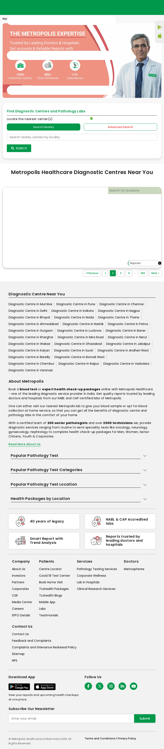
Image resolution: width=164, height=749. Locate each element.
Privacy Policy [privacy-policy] (127, 738)
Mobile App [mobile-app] (47, 602)
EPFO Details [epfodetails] (21, 615)
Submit (144, 718)
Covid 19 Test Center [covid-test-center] (54, 575)
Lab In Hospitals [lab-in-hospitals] (88, 582)
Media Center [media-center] (22, 602)
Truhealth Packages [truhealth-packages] (54, 589)
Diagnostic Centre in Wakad (29, 344)
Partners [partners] (18, 582)
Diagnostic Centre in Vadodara (126, 363)
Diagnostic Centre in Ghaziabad (78, 344)
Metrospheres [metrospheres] (134, 569)
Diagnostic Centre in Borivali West (79, 357)
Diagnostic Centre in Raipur (79, 363)
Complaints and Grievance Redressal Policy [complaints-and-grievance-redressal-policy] (44, 647)
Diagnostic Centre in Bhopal (29, 317)
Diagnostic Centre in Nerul (127, 337)
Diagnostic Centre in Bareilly (29, 357)
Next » (155, 273)
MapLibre (135, 263)
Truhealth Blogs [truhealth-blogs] (50, 595)
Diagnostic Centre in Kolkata (72, 311)
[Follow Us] (88, 686)
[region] (82, 227)
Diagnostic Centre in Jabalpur (128, 344)
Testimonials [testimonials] (48, 615)
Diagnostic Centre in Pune (75, 304)
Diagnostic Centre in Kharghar (31, 337)
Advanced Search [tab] (120, 127)
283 (143, 273)
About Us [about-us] (18, 569)
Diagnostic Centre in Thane (118, 317)
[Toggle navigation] (61, 55)
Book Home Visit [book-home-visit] (51, 582)
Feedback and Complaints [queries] (31, 641)
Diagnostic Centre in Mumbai (30, 304)
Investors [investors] (18, 575)
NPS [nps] (14, 660)
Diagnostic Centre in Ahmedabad (34, 324)
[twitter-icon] (99, 686)
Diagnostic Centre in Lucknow (79, 330)
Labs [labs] (42, 609)
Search (19, 148)
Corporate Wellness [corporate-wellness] (91, 575)
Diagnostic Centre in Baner (126, 330)
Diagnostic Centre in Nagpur (119, 311)
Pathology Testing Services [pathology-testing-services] (97, 569)
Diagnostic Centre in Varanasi (31, 370)
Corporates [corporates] (20, 589)
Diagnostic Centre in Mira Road (81, 337)
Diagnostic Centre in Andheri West (123, 350)
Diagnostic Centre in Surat (73, 350)
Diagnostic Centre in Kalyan (29, 350)
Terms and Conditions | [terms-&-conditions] (101, 738)
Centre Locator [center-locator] (50, 569)
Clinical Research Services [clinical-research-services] (96, 589)
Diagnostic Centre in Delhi (28, 311)
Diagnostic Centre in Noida (74, 317)
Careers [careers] (18, 609)
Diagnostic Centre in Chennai (122, 304)
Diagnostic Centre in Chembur (31, 363)
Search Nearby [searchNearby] (43, 127)
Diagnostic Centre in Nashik (83, 324)
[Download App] (19, 686)
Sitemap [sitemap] (18, 654)
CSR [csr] (15, 595)
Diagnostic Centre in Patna (128, 324)
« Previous (91, 273)
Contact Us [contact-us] (20, 634)
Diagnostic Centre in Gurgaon (31, 330)
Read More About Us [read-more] (25, 444)
